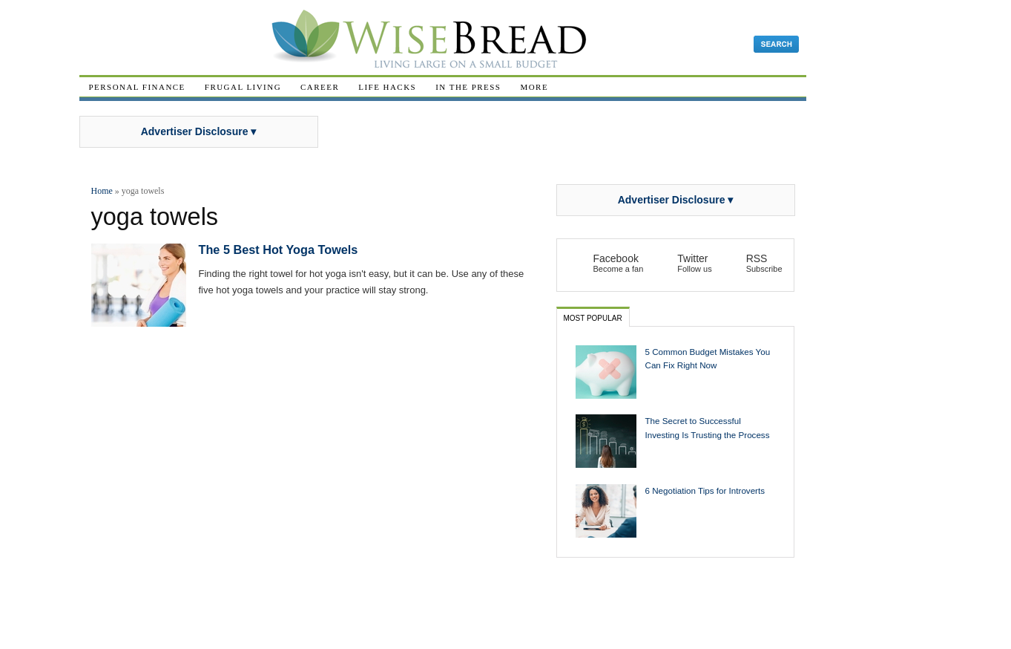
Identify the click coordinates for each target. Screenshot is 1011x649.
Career (319, 86)
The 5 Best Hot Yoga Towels (278, 249)
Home (102, 191)
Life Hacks (387, 86)
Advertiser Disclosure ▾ (199, 131)
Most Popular (593, 318)
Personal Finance (137, 86)
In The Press (468, 86)
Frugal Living (243, 86)
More (534, 86)
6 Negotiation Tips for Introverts (705, 490)
